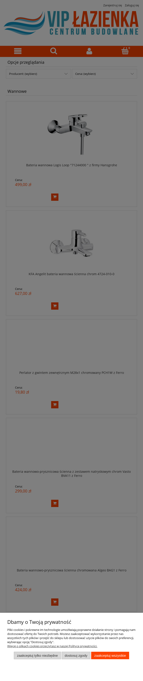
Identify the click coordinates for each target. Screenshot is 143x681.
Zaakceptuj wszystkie (110, 655)
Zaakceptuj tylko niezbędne (37, 655)
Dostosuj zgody (76, 655)
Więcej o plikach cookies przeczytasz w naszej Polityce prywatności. (52, 646)
